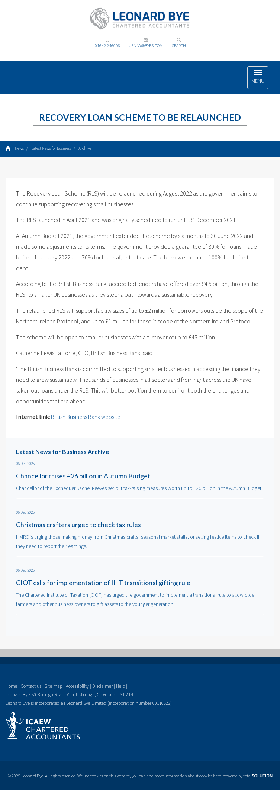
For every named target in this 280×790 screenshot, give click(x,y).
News (19, 148)
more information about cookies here (187, 775)
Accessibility (77, 686)
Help (120, 686)
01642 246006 (107, 43)
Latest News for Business (51, 148)
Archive (84, 148)
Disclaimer (102, 686)
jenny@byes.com (146, 43)
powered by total (248, 775)
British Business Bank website (85, 416)
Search (179, 43)
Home (11, 686)
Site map (53, 686)
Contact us (30, 686)
